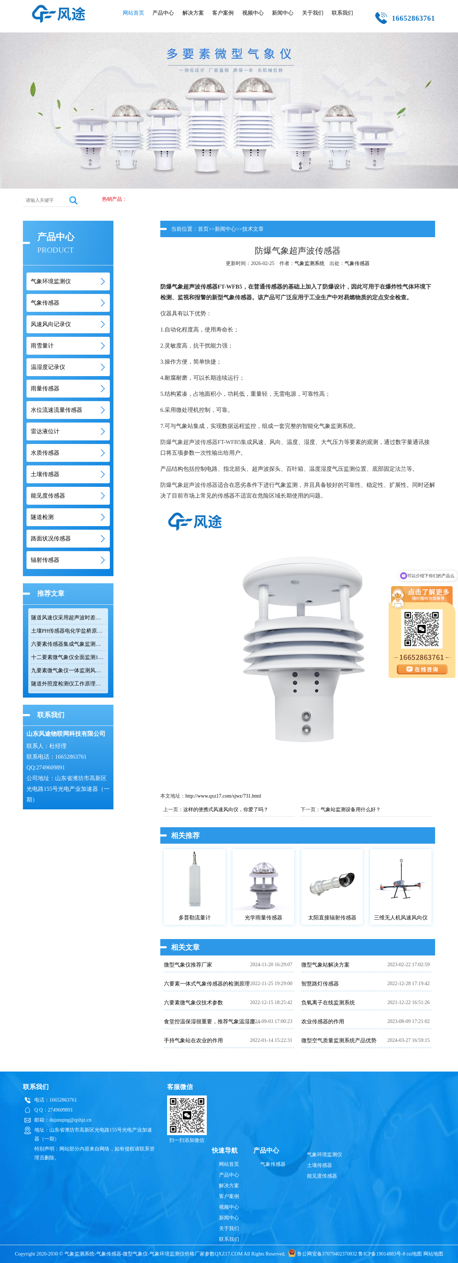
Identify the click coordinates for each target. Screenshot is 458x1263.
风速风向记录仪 (51, 324)
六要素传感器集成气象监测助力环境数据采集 (68, 644)
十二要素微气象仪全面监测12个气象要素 (68, 657)
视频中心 (253, 13)
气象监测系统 (309, 263)
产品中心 (163, 13)
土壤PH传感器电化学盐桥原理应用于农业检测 (68, 631)
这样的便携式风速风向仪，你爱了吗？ (225, 809)
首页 (203, 229)
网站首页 (133, 13)
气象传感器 (45, 303)
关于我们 (312, 13)
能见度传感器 (48, 496)
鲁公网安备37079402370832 (322, 1254)
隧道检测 (42, 517)
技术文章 (253, 229)
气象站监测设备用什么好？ (351, 809)
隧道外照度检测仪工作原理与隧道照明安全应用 (68, 684)
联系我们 (342, 13)
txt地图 (414, 1254)
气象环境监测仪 (51, 281)
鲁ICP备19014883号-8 (381, 1254)
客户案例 (223, 13)
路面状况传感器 (51, 538)
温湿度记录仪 (48, 367)
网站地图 (433, 1254)
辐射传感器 (45, 560)
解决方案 (193, 13)
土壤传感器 (45, 474)
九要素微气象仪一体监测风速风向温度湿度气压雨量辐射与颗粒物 (68, 670)
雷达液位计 (45, 431)
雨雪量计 (42, 346)
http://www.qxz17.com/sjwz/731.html (223, 796)
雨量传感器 (45, 388)
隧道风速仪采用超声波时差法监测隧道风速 (68, 617)
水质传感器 (45, 453)
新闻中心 (282, 13)
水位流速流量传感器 (56, 410)
